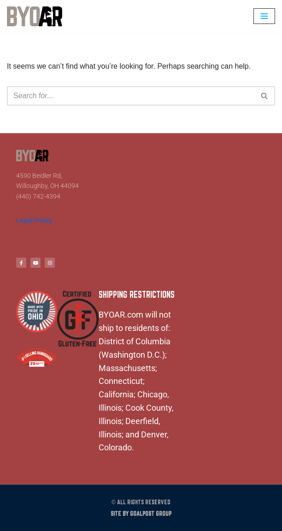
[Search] (130, 96)
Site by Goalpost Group (141, 514)
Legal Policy (34, 220)
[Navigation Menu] (264, 16)
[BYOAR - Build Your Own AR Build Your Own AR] (34, 16)
